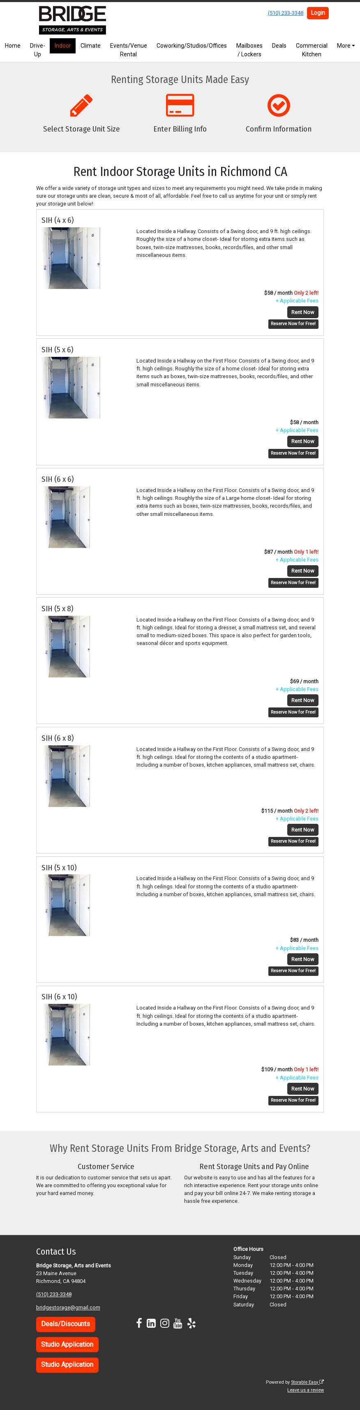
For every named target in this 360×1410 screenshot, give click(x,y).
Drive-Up (37, 50)
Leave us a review (305, 1390)
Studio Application (67, 1344)
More (344, 45)
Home (13, 45)
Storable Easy (307, 1382)
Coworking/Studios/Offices (192, 45)
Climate (91, 45)
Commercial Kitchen (312, 50)
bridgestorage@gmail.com (68, 1307)
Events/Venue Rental (128, 50)
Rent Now (302, 312)
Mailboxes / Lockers (249, 50)
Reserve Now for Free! (293, 323)
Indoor (63, 45)
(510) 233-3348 (285, 13)
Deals (279, 45)
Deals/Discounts (65, 1324)
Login (318, 12)
